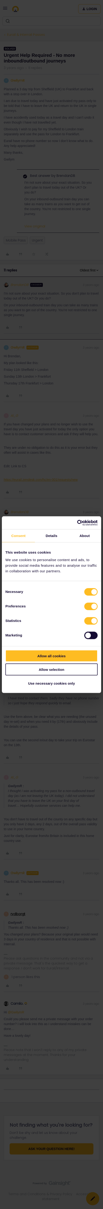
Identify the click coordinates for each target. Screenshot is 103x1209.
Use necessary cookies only (51, 683)
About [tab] (84, 536)
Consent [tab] (18, 536)
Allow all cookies (51, 656)
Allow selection (51, 670)
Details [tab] (51, 536)
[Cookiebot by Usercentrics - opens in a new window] (77, 523)
